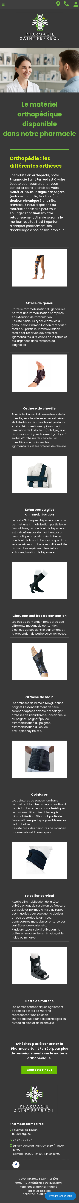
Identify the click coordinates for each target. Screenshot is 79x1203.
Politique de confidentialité (38, 1186)
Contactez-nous (39, 1070)
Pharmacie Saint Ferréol (42, 1178)
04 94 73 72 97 (22, 1140)
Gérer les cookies (39, 1191)
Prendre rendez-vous (60, 1195)
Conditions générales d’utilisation (38, 1182)
